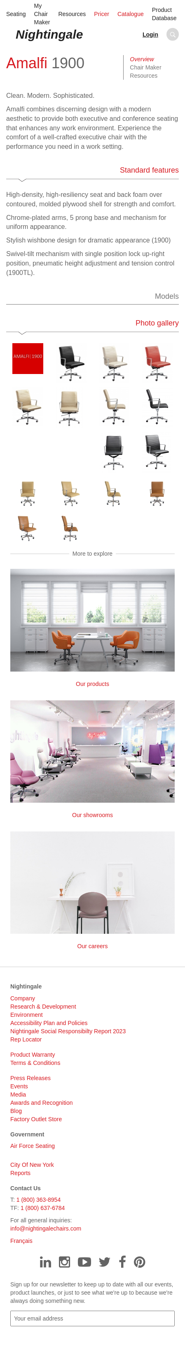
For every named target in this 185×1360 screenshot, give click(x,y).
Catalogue (130, 14)
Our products (92, 628)
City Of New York (32, 1164)
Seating (16, 14)
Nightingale (49, 34)
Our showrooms (92, 759)
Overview (142, 59)
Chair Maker (145, 67)
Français (21, 1241)
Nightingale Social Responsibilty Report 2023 (68, 1031)
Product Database (164, 14)
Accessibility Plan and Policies (49, 1023)
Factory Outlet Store (36, 1119)
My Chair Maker (42, 13)
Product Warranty (32, 1054)
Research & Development (43, 1006)
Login (150, 34)
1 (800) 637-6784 (43, 1208)
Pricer (101, 14)
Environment (26, 1014)
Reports (20, 1173)
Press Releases (30, 1078)
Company (22, 998)
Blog (16, 1111)
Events (19, 1086)
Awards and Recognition (41, 1102)
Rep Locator (26, 1039)
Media (18, 1094)
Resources (72, 14)
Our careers (92, 890)
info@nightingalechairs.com (45, 1228)
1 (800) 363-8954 (38, 1199)
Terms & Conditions (35, 1063)
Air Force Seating (32, 1146)
